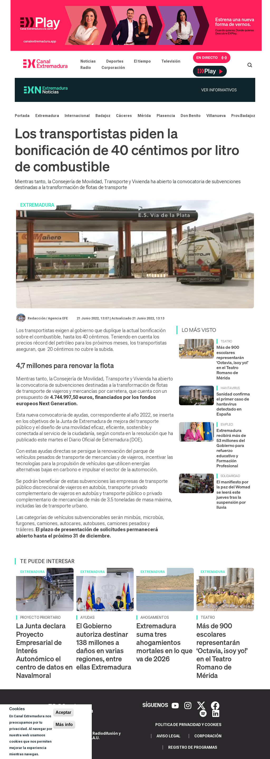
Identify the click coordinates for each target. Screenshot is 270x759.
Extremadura (47, 116)
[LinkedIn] (215, 713)
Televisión (170, 61)
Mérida (144, 116)
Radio (85, 67)
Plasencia (166, 116)
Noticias (88, 61)
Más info (64, 724)
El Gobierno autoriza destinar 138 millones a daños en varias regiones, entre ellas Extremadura (103, 646)
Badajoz (102, 116)
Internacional (77, 116)
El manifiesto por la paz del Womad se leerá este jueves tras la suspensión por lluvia (233, 494)
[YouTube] (176, 705)
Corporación (113, 67)
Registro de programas (192, 747)
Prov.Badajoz (243, 116)
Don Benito (191, 116)
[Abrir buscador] (249, 64)
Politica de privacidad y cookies (188, 725)
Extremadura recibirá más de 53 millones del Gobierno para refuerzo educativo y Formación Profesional (231, 448)
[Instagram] (188, 705)
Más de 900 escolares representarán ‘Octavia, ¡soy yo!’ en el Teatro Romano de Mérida (232, 362)
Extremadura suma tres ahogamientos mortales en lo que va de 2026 (164, 642)
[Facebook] (215, 705)
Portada (22, 116)
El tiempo (142, 61)
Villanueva (216, 116)
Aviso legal (168, 736)
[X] (202, 705)
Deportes (114, 61)
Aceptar (63, 712)
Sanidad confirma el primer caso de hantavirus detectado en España (233, 404)
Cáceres (124, 116)
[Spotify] (204, 713)
